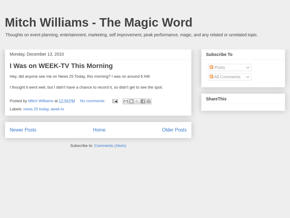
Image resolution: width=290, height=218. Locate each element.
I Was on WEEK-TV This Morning (61, 66)
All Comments (225, 76)
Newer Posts (23, 129)
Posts (217, 67)
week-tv (57, 109)
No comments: (93, 101)
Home (99, 129)
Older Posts (174, 129)
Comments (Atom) (110, 145)
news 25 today (36, 109)
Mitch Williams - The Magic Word (98, 22)
